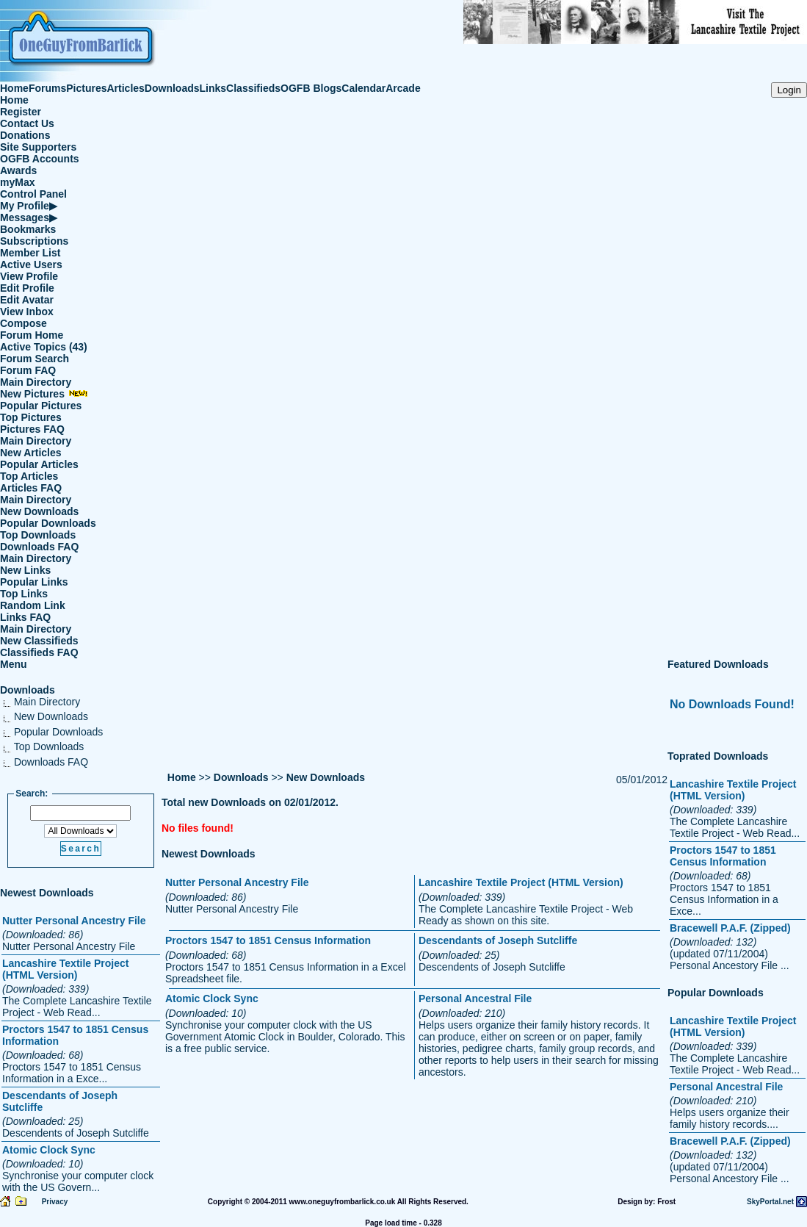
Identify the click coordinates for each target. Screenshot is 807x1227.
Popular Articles (39, 464)
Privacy (55, 1202)
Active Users (31, 264)
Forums (47, 88)
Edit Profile (27, 288)
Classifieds (253, 88)
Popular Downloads (48, 523)
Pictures (86, 88)
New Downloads (39, 511)
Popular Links (34, 582)
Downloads (172, 88)
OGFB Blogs (311, 88)
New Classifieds (39, 641)
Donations (25, 135)
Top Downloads (38, 535)
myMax (17, 182)
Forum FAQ (28, 370)
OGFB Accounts (39, 159)
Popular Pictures (41, 405)
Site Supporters (38, 147)
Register (20, 112)
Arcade (403, 88)
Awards (18, 170)
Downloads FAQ (39, 547)
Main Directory (35, 382)
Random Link (32, 605)
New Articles (31, 452)
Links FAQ (25, 617)
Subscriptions (34, 241)
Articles (126, 88)
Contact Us (27, 123)
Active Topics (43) (43, 347)
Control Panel (33, 194)
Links (213, 88)
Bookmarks (28, 229)
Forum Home (31, 335)
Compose (23, 323)
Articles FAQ (31, 488)
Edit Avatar (27, 300)
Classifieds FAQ (39, 652)
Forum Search (34, 358)
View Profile (29, 276)
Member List (30, 253)
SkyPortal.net (770, 1202)
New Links (25, 570)
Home (14, 88)
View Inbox (27, 311)
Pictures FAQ (32, 429)
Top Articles (29, 476)
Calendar (363, 88)
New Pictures (44, 394)
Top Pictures (31, 417)
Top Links (24, 594)
